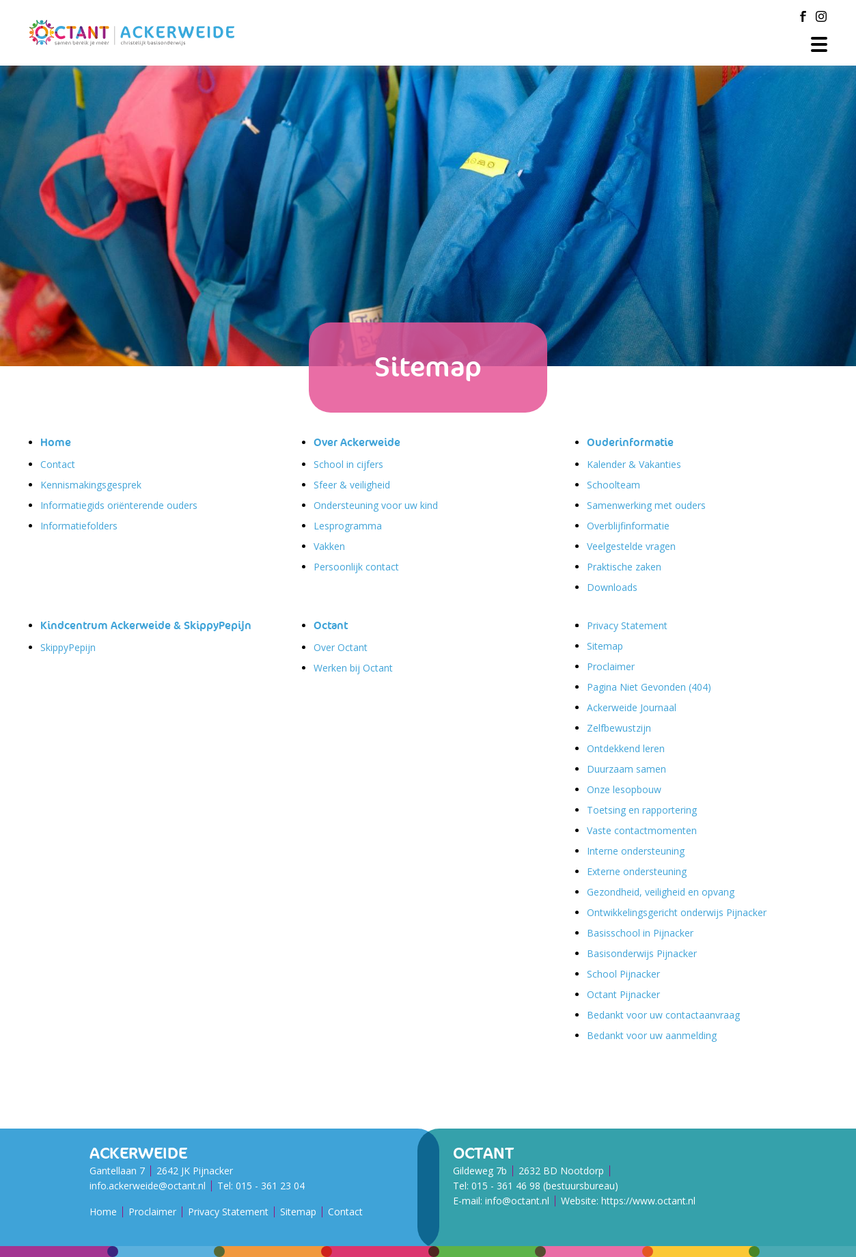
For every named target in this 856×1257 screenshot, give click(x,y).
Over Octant (341, 647)
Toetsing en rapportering (642, 809)
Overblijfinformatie (628, 525)
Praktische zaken (624, 566)
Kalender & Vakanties (634, 464)
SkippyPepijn (68, 647)
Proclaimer (611, 666)
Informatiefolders (79, 525)
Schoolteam (613, 484)
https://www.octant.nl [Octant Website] (648, 1200)
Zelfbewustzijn (619, 727)
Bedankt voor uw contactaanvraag (663, 1014)
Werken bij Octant (353, 667)
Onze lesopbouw (624, 789)
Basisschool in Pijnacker (640, 932)
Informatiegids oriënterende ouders (118, 505)
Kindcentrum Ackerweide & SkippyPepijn (145, 625)
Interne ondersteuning (636, 850)
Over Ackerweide (357, 442)
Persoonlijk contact (356, 566)
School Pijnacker (623, 973)
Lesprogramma (348, 525)
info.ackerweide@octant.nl (147, 1185)
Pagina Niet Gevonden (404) (649, 686)
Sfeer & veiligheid (352, 484)
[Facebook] (803, 16)
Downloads (612, 587)
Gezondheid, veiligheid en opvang (660, 891)
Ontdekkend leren (626, 748)
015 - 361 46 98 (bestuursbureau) (544, 1185)
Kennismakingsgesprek (90, 484)
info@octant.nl (517, 1200)
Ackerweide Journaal (631, 707)
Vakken (329, 546)
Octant (331, 625)
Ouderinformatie (630, 442)
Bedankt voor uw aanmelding (652, 1035)
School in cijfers (348, 464)
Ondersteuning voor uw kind (376, 505)
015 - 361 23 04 (270, 1185)
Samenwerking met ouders (646, 505)
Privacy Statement (627, 625)
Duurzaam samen (626, 768)
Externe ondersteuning (637, 871)
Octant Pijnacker (623, 994)
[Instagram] (821, 16)
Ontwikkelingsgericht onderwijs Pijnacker (677, 912)
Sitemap (605, 645)
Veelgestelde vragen (631, 546)
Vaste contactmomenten (642, 830)
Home (55, 442)
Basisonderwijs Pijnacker (642, 953)
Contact (57, 464)
